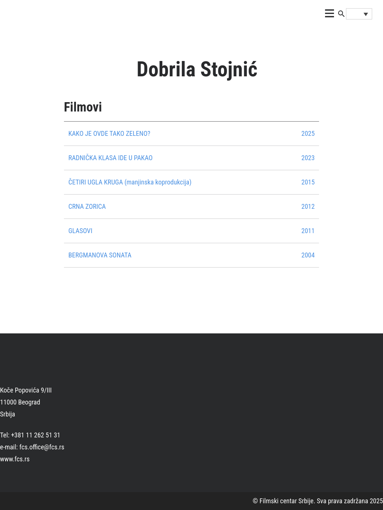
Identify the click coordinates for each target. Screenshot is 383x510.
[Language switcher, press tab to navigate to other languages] (359, 13)
